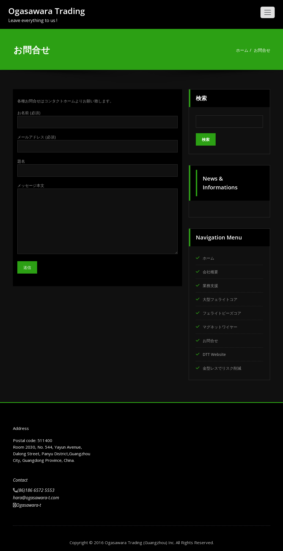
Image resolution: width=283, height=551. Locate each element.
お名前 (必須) (97, 119)
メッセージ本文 (97, 219)
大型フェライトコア (221, 298)
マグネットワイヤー (221, 325)
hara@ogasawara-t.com (36, 495)
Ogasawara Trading (46, 11)
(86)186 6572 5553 (35, 488)
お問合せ (262, 50)
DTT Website (215, 352)
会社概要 (211, 271)
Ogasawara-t (28, 503)
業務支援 (211, 285)
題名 (97, 168)
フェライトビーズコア (223, 312)
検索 (201, 98)
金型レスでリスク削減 (223, 366)
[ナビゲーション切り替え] (267, 12)
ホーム (242, 50)
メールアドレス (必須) (97, 144)
